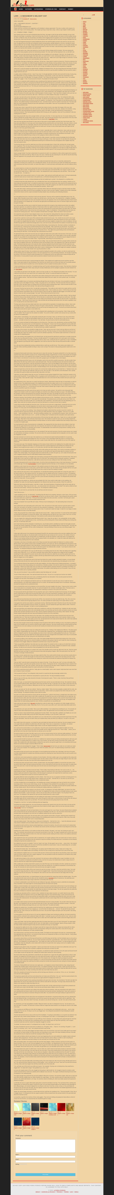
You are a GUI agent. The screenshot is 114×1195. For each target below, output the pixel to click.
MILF (84, 59)
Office (84, 62)
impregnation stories (88, 103)
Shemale (85, 70)
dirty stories (86, 122)
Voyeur (85, 80)
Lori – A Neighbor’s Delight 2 (61, 1113)
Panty (84, 66)
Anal (84, 23)
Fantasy (85, 40)
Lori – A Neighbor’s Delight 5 (44, 1113)
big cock (33, 703)
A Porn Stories (59, 1190)
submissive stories (87, 116)
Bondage (85, 32)
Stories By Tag (51, 9)
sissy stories (86, 105)
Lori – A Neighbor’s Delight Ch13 (18, 1113)
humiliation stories (87, 114)
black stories (86, 106)
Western (85, 81)
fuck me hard (47, 746)
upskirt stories (86, 117)
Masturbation (86, 58)
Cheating (85, 34)
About (38, 1191)
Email (17, 1159)
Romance (85, 69)
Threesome (86, 77)
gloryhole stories (87, 109)
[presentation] (28, 1169)
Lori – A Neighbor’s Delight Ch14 (35, 1113)
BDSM (84, 28)
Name (17, 1154)
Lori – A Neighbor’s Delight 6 (26, 1113)
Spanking (85, 73)
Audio (84, 24)
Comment (18, 1138)
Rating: (17, 1164)
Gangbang (85, 47)
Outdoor (85, 64)
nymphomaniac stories (88, 111)
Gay (84, 48)
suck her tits (35, 496)
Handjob (85, 51)
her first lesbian (32, 463)
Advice (84, 21)
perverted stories (87, 98)
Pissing (85, 67)
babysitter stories (87, 101)
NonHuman (86, 61)
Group (84, 50)
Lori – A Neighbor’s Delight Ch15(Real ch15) (53, 1113)
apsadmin (25, 18)
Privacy (60, 1191)
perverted (51, 878)
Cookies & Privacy (48, 1191)
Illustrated (85, 53)
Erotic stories (33, 18)
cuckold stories (86, 100)
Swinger (85, 75)
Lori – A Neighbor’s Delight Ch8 (70, 1113)
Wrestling (85, 83)
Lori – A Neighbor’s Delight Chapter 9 (35, 1128)
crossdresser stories (88, 120)
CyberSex (85, 36)
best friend (51, 119)
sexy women (19, 269)
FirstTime (85, 45)
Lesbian (85, 56)
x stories (85, 119)
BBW (84, 26)
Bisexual (85, 29)
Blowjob (85, 31)
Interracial (85, 54)
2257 (71, 1191)
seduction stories (87, 113)
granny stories (86, 95)
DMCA (76, 1191)
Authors (28, 9)
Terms (66, 1191)
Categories (38, 9)
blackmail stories (87, 94)
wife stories (86, 92)
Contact (62, 9)
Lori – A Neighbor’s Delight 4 (26, 1128)
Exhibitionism (86, 39)
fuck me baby (17, 807)
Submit (70, 9)
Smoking (85, 72)
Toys (84, 78)
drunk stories (86, 108)
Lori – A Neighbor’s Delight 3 (18, 1128)
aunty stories (86, 97)
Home (21, 9)
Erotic (84, 37)
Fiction (84, 43)
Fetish (84, 42)
